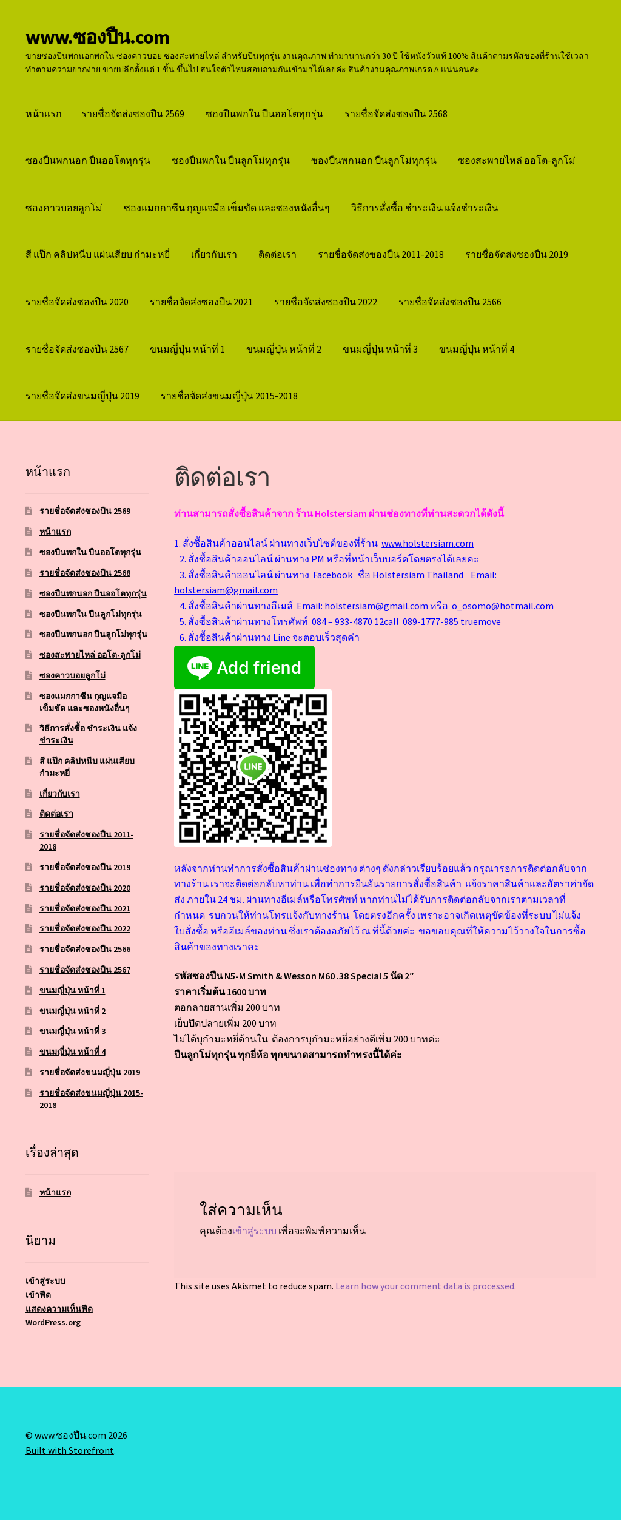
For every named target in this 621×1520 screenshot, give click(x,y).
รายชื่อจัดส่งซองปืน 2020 (77, 302)
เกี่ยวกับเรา (214, 254)
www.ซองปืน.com (97, 37)
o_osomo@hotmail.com (503, 606)
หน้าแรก (43, 113)
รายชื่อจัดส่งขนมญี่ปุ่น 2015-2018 (229, 396)
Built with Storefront (69, 1450)
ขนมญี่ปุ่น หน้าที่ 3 (380, 349)
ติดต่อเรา (277, 254)
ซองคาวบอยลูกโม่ (63, 207)
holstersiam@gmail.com (226, 590)
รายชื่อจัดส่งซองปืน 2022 (325, 302)
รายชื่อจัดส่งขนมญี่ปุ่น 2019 (82, 396)
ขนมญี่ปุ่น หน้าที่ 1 (187, 349)
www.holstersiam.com (427, 543)
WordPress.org (53, 1322)
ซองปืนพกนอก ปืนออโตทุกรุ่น (87, 160)
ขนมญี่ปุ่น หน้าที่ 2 (283, 349)
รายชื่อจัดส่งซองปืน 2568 (396, 113)
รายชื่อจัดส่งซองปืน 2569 (132, 113)
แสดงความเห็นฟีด (59, 1308)
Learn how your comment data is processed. (425, 1286)
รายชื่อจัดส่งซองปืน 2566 (450, 302)
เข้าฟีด (38, 1294)
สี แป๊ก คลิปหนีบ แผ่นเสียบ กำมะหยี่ (97, 254)
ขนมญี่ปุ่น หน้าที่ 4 (476, 349)
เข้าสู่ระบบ (254, 1230)
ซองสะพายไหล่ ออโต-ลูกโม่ (517, 160)
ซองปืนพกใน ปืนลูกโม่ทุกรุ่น (231, 160)
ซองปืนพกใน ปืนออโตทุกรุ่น (264, 113)
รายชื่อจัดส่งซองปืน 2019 (516, 254)
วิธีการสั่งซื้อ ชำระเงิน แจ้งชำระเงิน (424, 207)
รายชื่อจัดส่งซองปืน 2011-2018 (381, 254)
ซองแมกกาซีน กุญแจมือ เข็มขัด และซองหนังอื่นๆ (227, 207)
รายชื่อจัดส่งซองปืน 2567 (77, 349)
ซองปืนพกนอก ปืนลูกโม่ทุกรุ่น (374, 160)
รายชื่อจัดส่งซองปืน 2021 (201, 302)
